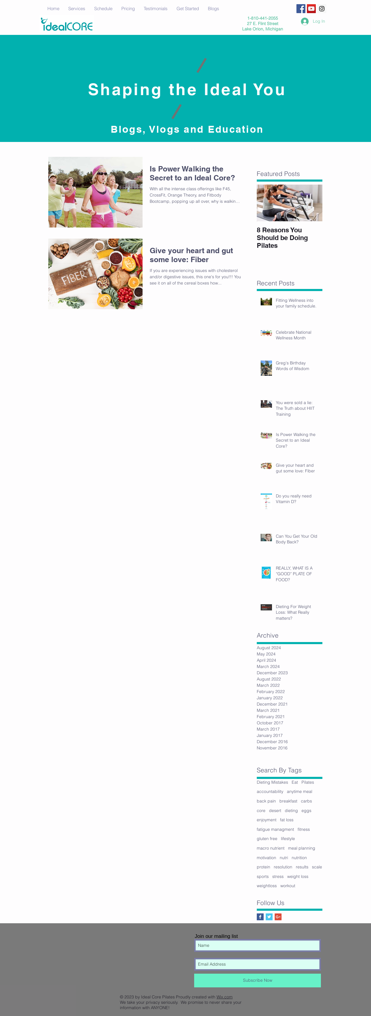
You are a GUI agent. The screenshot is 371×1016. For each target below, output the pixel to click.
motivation (266, 857)
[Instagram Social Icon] (321, 8)
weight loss (297, 876)
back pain (266, 801)
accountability (270, 791)
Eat (295, 782)
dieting (291, 810)
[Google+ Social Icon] (278, 916)
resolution (283, 867)
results (302, 867)
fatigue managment (275, 829)
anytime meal (299, 791)
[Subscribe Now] (257, 980)
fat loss (286, 819)
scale (317, 867)
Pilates (308, 782)
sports (263, 876)
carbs (306, 801)
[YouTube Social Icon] (311, 8)
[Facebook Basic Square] (260, 916)
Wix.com (225, 997)
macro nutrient (271, 848)
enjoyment (266, 819)
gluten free (267, 838)
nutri (284, 857)
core (261, 810)
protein (263, 867)
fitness (304, 829)
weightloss (267, 885)
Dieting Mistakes (272, 782)
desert (275, 810)
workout (287, 885)
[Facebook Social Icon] (300, 8)
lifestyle (288, 838)
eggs (306, 810)
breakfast (288, 801)
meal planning (301, 848)
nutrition (299, 857)
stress (278, 876)
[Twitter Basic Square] (269, 916)
